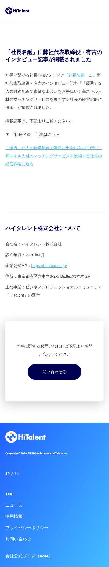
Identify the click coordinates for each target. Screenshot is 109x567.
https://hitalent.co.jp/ (49, 265)
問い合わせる (54, 371)
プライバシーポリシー (26, 527)
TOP (9, 494)
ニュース (14, 505)
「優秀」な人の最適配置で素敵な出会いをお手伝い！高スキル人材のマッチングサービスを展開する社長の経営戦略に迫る (53, 155)
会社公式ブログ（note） (29, 556)
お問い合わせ (18, 539)
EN (17, 473)
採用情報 (14, 516)
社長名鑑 (76, 75)
